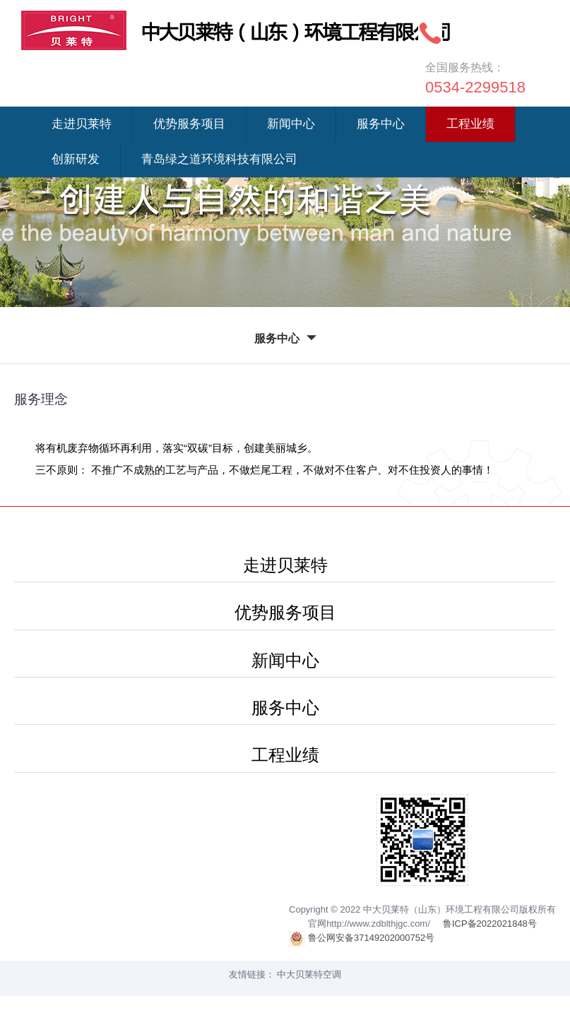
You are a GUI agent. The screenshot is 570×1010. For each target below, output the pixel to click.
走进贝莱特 (82, 124)
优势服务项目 (189, 124)
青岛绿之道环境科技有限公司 (219, 159)
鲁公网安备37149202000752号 (361, 938)
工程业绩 (470, 124)
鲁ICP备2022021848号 (490, 923)
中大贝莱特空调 (309, 974)
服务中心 (381, 124)
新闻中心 (291, 124)
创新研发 (76, 159)
